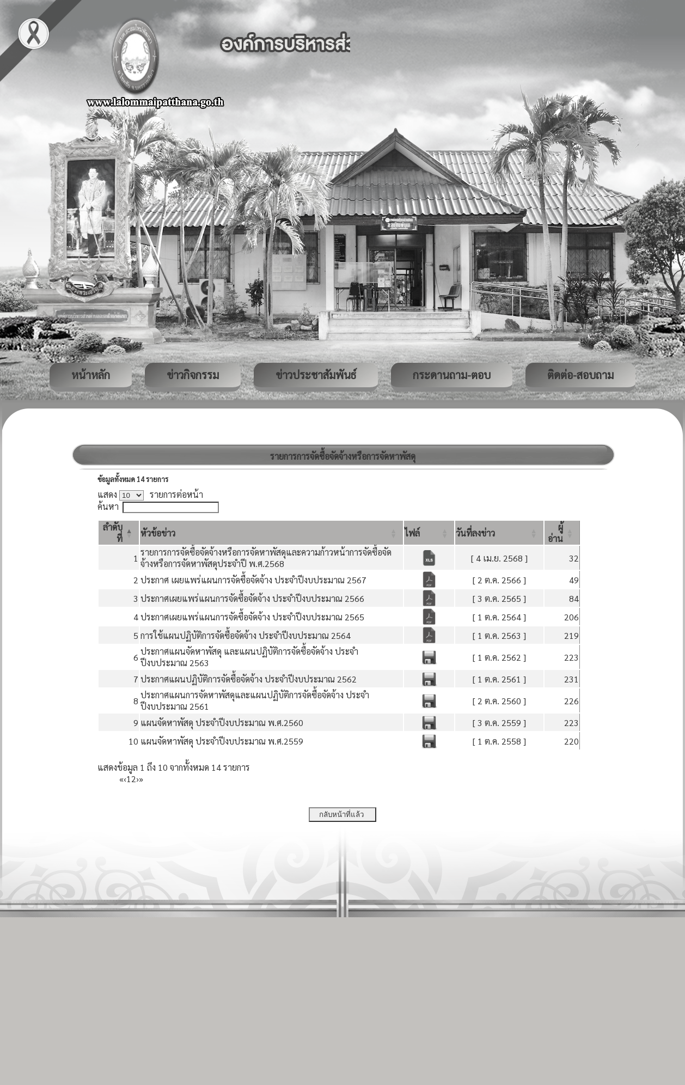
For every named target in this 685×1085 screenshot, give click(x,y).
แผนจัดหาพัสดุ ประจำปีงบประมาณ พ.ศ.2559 (221, 741)
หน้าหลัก (90, 375)
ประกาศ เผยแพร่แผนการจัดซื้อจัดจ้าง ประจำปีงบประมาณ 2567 (253, 580)
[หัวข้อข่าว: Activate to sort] (271, 533)
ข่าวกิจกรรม (193, 375)
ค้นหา (108, 506)
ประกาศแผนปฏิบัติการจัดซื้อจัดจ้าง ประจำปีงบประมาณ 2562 (248, 679)
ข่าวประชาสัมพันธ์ (316, 375)
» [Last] (141, 778)
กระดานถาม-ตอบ (452, 375)
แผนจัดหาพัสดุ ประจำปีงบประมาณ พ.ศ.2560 (221, 722)
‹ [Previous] (125, 778)
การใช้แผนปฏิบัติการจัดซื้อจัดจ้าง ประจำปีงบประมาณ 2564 (245, 635)
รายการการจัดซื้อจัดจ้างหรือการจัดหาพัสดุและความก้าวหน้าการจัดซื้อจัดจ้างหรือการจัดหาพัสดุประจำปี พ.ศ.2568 (266, 557)
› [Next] (137, 778)
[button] (157, 533)
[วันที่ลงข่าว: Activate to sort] (499, 533)
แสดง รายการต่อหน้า (150, 494)
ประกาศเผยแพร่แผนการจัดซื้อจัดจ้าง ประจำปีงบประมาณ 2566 (252, 598)
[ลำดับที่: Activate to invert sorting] (119, 533)
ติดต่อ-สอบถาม (580, 375)
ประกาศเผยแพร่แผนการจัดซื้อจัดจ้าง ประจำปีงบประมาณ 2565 (252, 617)
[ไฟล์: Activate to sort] (429, 533)
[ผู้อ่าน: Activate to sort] (562, 533)
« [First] (121, 778)
